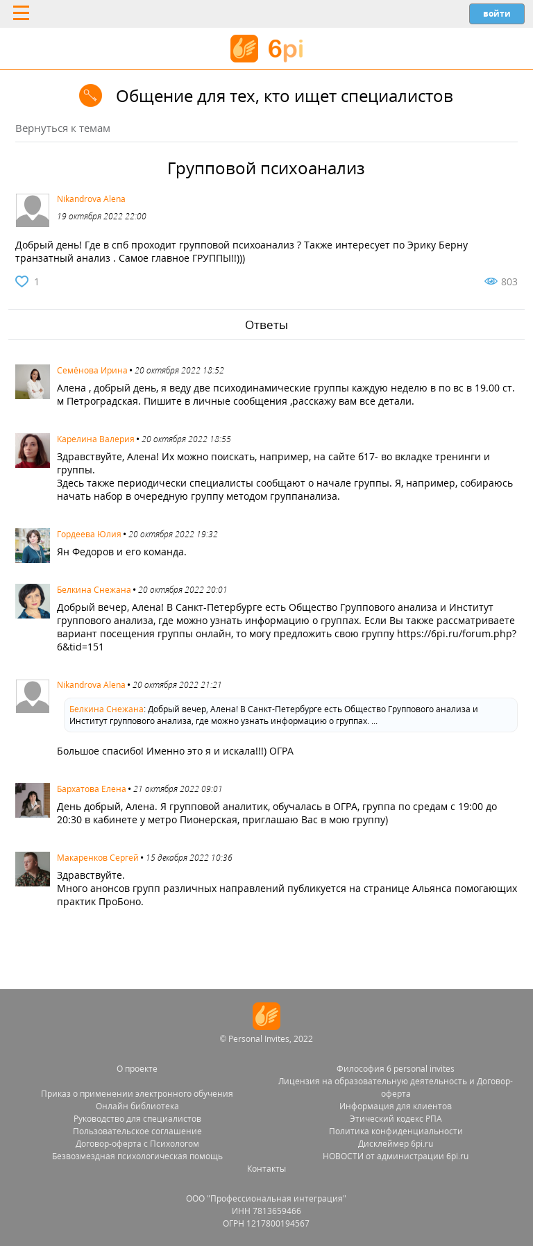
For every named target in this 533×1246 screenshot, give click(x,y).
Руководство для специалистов (137, 1119)
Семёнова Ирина (92, 370)
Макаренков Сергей (98, 858)
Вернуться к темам (62, 128)
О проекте (137, 1069)
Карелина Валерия (96, 439)
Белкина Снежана (94, 590)
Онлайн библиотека (137, 1106)
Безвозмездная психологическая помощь (137, 1156)
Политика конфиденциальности (396, 1131)
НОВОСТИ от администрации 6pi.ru (395, 1156)
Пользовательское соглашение (137, 1131)
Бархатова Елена (91, 789)
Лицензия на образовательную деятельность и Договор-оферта (395, 1087)
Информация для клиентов (395, 1106)
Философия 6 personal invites (396, 1069)
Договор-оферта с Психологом (137, 1144)
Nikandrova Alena (91, 199)
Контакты (266, 1169)
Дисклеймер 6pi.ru (395, 1144)
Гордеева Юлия (89, 534)
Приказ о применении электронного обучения (137, 1094)
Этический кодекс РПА (396, 1119)
